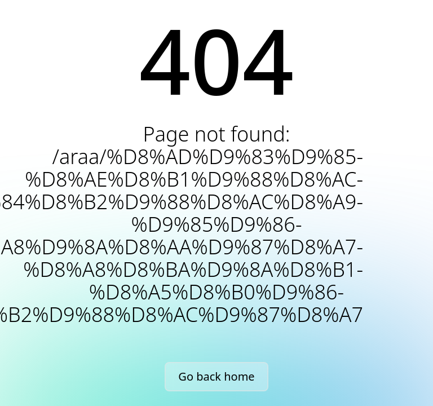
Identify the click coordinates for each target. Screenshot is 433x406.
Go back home (216, 376)
